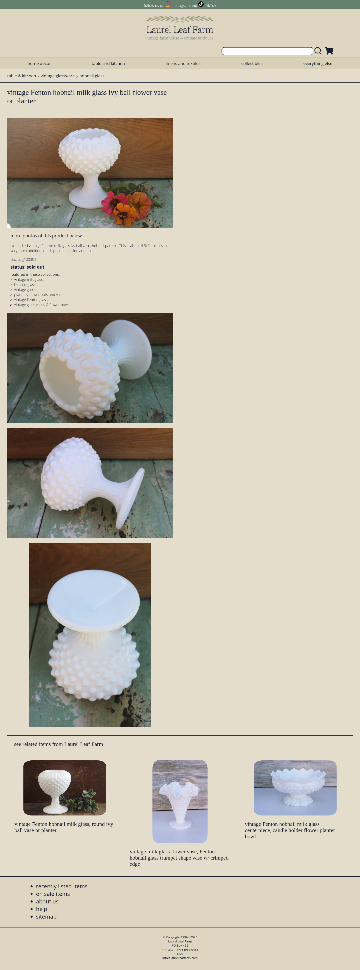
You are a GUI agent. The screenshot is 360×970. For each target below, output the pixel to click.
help (41, 909)
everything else (317, 63)
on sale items (53, 893)
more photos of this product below (46, 236)
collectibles (251, 63)
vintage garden (26, 289)
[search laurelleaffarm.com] (319, 51)
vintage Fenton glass (31, 299)
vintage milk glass (28, 279)
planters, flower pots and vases (39, 294)
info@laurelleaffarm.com (180, 958)
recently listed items (61, 886)
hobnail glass (91, 76)
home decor (39, 63)
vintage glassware (58, 76)
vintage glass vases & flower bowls (42, 304)
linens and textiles (183, 63)
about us (47, 901)
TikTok (210, 5)
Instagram (181, 5)
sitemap (46, 916)
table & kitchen (21, 76)
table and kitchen (108, 63)
